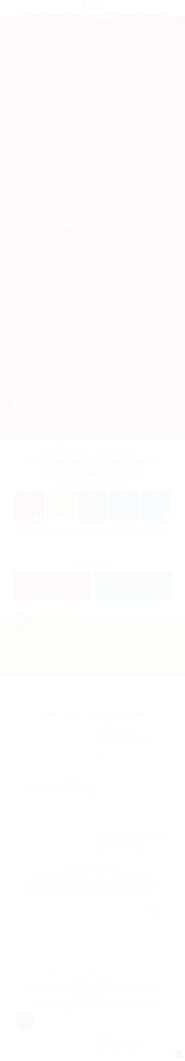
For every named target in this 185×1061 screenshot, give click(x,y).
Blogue (105, 16)
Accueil (32, 16)
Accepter (171, 1051)
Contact (128, 16)
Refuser (155, 1051)
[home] (92, 6)
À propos (56, 16)
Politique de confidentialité (37, 1048)
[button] (80, 16)
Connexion (153, 16)
